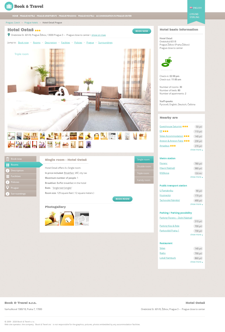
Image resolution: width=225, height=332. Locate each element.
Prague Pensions (67, 15)
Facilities (65, 42)
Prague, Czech (13, 22)
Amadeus (164, 145)
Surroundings (105, 42)
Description (51, 42)
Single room (143, 159)
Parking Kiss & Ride (169, 225)
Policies (78, 42)
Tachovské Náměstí (170, 200)
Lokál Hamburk (168, 257)
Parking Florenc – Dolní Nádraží (176, 217)
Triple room (143, 173)
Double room (144, 166)
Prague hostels (86, 15)
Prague (90, 42)
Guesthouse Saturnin (171, 126)
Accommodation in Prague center (113, 15)
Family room (143, 180)
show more (196, 149)
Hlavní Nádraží (167, 168)
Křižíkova (164, 173)
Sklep (162, 248)
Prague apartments (47, 15)
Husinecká (165, 195)
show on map (99, 35)
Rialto (163, 253)
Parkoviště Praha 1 (169, 230)
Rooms (36, 42)
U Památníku (166, 190)
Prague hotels (27, 15)
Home (15, 15)
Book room (122, 198)
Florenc (163, 163)
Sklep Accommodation (171, 136)
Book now (142, 31)
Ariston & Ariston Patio (171, 140)
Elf (161, 131)
